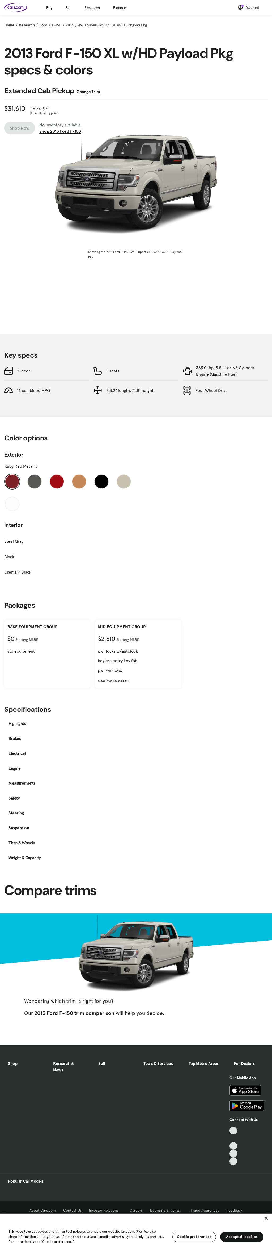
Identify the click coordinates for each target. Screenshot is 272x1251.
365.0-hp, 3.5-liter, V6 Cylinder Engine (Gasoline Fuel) (225, 371)
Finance (119, 7)
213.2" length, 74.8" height (130, 390)
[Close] (266, 1218)
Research (92, 7)
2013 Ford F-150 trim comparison (74, 1013)
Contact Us (72, 1210)
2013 (70, 25)
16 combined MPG (33, 390)
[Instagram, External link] (233, 1153)
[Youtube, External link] (233, 1146)
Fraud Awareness (205, 1210)
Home (9, 25)
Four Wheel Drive (212, 390)
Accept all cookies (242, 1236)
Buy (49, 7)
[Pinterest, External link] (233, 1161)
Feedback (234, 1210)
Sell (68, 7)
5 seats (112, 371)
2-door (23, 371)
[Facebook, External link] (233, 1138)
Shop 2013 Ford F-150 (60, 131)
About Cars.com (42, 1210)
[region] (136, 1232)
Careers (136, 1210)
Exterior (13, 454)
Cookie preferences (194, 1236)
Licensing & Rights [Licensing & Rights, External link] (166, 1210)
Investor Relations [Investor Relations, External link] (105, 1210)
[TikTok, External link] (233, 1130)
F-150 (56, 25)
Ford (43, 25)
